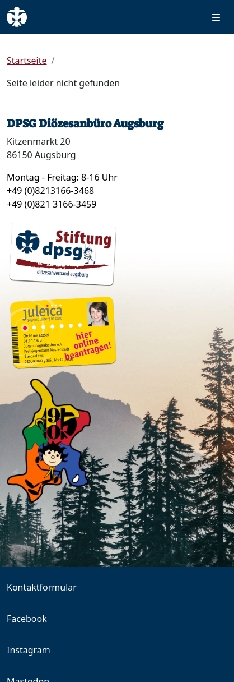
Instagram (28, 650)
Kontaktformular (42, 587)
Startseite (27, 60)
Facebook (27, 618)
